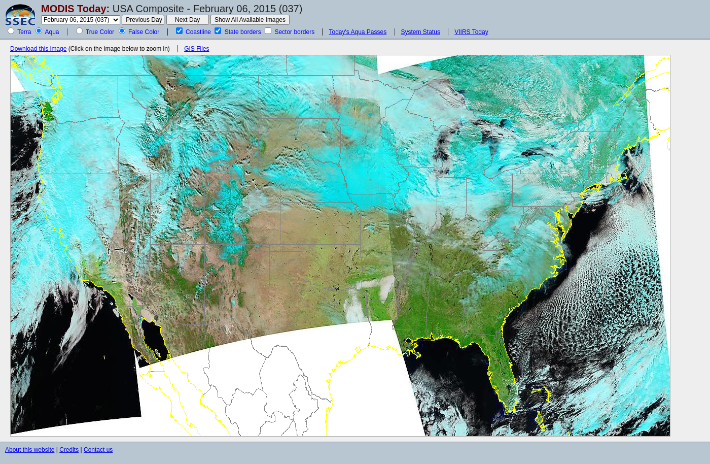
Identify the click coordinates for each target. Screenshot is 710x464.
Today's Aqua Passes (357, 32)
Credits (69, 449)
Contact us (98, 449)
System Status (420, 32)
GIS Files (196, 48)
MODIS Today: (75, 8)
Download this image (38, 48)
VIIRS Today (471, 32)
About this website (29, 449)
